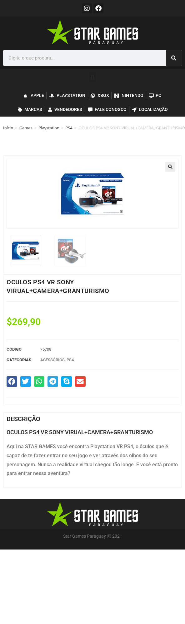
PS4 (68, 128)
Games (25, 128)
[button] (92, 77)
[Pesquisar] (174, 58)
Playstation (48, 128)
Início (8, 128)
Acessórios (52, 360)
